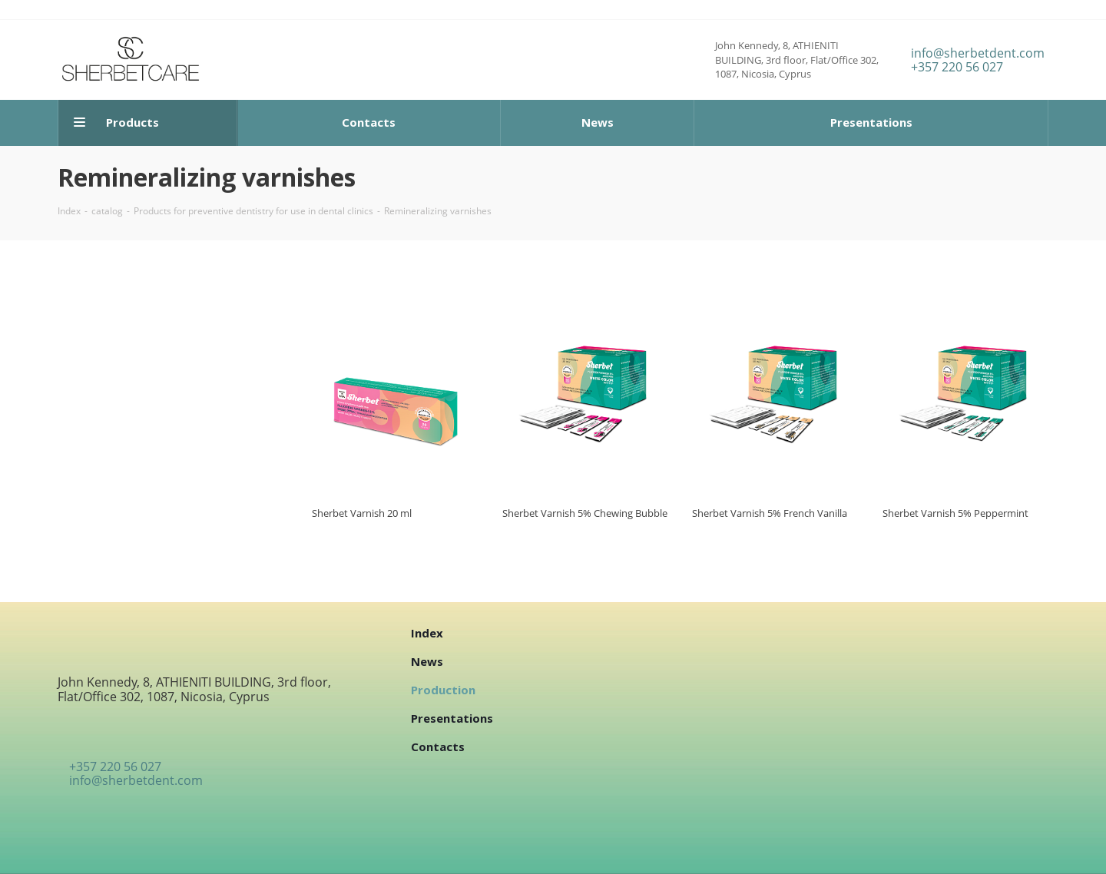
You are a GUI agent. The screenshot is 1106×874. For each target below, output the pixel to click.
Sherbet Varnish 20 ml (362, 513)
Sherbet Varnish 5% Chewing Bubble (584, 513)
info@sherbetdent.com (978, 53)
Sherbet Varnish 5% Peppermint (955, 513)
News (427, 661)
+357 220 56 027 (957, 66)
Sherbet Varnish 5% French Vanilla (769, 513)
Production (443, 689)
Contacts (438, 746)
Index (427, 633)
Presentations (452, 718)
